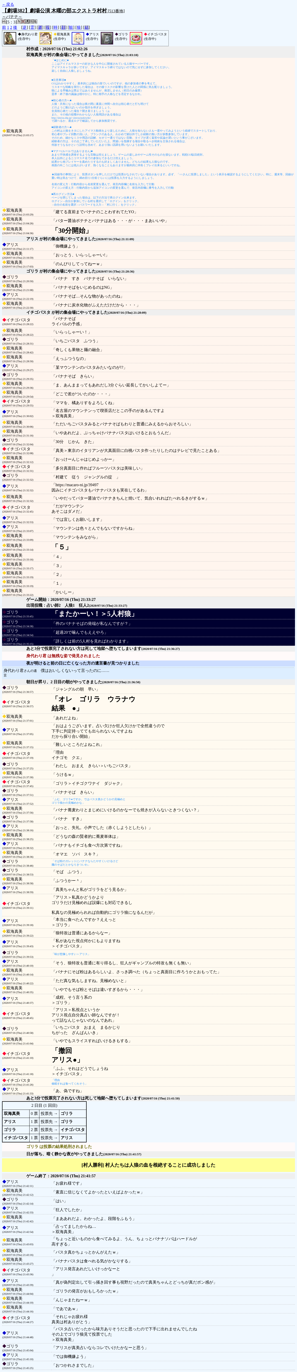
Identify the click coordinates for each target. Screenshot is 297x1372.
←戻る (8, 4)
